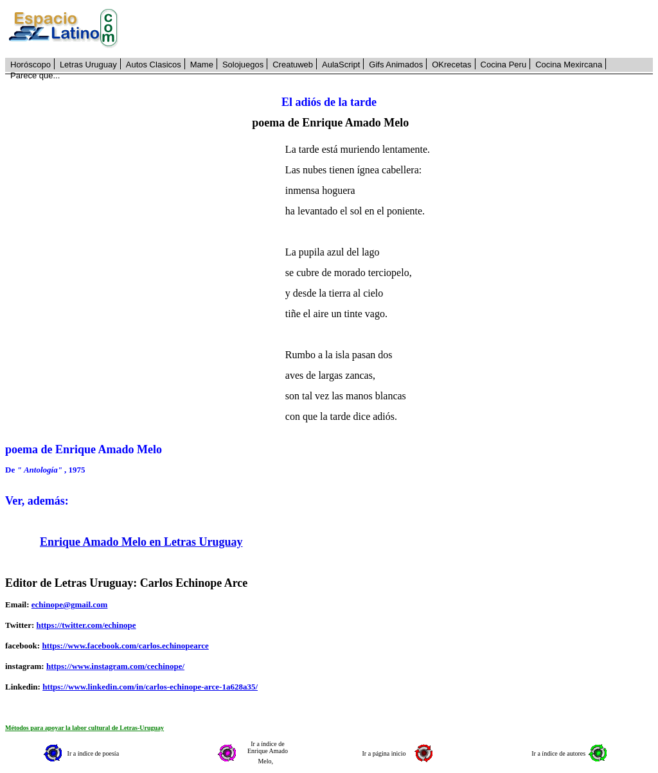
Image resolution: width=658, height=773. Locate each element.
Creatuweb (292, 64)
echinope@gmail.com (69, 604)
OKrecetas (451, 64)
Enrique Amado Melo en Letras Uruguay (141, 541)
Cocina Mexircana (568, 64)
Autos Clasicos (153, 64)
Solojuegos (242, 64)
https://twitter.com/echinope (86, 625)
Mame (201, 64)
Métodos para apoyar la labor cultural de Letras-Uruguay (84, 727)
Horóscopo (30, 64)
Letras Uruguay (88, 64)
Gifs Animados (396, 64)
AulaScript (341, 64)
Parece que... (35, 75)
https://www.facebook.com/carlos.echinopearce (125, 645)
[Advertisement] (392, 29)
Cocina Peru (504, 64)
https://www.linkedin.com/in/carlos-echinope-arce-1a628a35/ (150, 686)
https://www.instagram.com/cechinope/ (115, 666)
